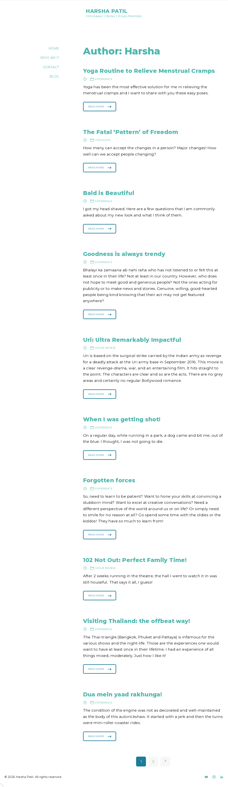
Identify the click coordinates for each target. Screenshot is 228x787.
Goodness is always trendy (124, 253)
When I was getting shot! (122, 419)
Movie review (105, 347)
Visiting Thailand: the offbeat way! (136, 620)
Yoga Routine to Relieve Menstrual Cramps (149, 70)
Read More (96, 108)
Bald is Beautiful (108, 192)
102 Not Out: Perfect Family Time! (135, 560)
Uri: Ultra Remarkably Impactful (132, 339)
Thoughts (103, 139)
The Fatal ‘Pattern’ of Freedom (130, 131)
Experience (103, 79)
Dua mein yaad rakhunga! (122, 694)
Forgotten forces (109, 480)
